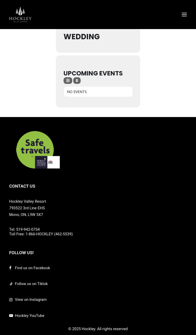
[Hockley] (20, 14)
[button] (184, 14)
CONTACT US (22, 186)
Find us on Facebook (32, 268)
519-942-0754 (28, 229)
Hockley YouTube (29, 315)
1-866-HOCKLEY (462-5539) (49, 234)
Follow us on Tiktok (31, 283)
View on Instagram (31, 299)
